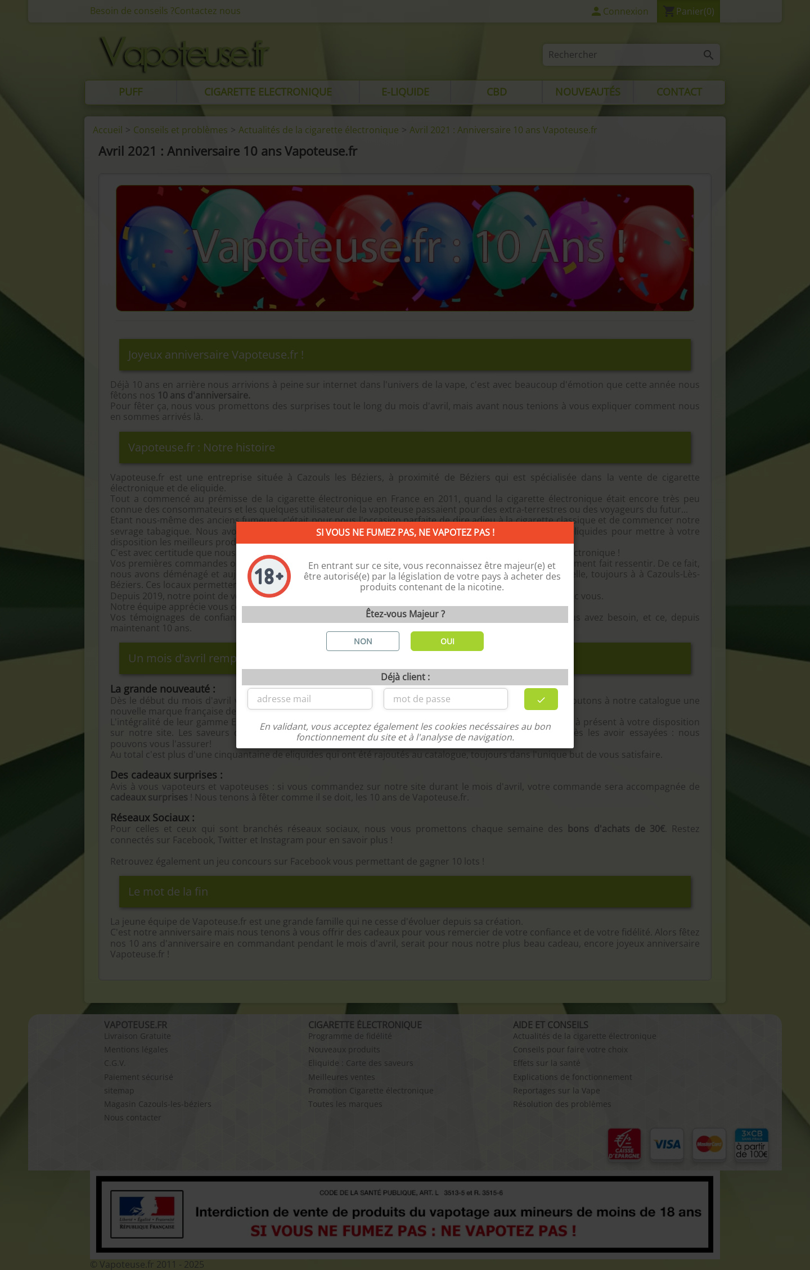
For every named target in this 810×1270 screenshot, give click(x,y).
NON (363, 641)
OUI (447, 641)
